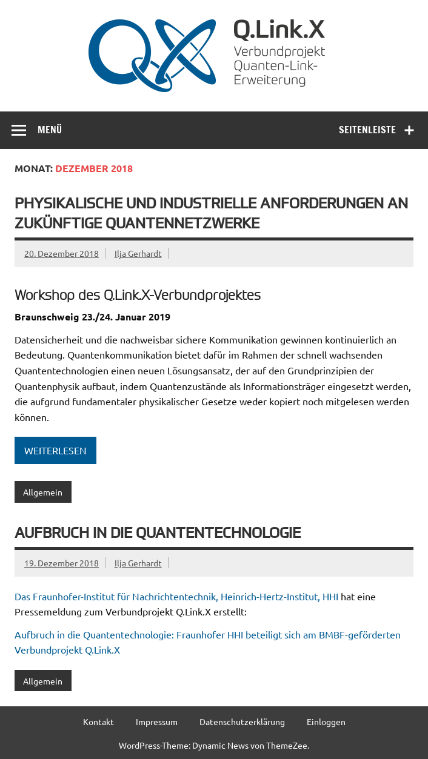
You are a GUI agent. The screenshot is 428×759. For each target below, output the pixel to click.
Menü (50, 129)
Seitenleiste (367, 129)
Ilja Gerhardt (138, 253)
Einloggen (326, 721)
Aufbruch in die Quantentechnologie (158, 532)
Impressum (157, 721)
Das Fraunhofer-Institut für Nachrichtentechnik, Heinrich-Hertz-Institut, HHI (176, 596)
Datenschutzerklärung (242, 721)
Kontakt (98, 721)
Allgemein (42, 491)
